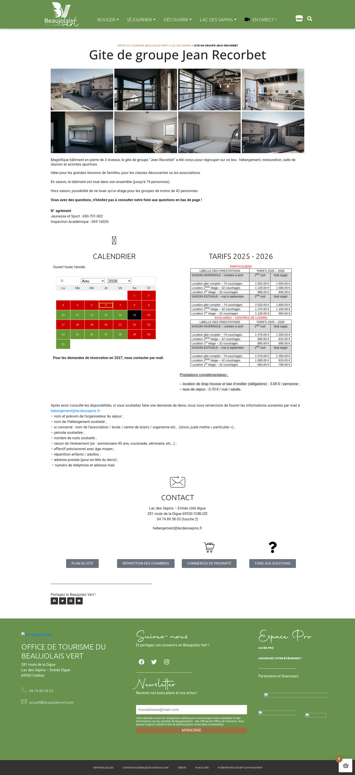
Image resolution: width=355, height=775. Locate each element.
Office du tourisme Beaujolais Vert (142, 45)
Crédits (182, 767)
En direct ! (260, 19)
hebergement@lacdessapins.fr (75, 411)
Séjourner (141, 19)
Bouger (108, 19)
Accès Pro (265, 647)
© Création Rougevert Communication (240, 767)
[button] (310, 18)
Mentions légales (103, 767)
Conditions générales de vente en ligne (145, 767)
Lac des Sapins (218, 19)
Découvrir (178, 19)
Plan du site (202, 767)
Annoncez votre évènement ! (280, 658)
